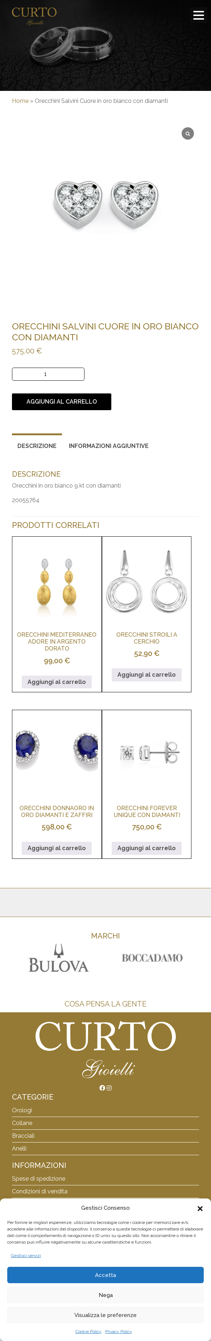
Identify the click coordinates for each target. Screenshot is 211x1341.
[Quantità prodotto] (48, 374)
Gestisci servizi (26, 1255)
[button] (200, 1208)
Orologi (22, 1110)
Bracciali (23, 1135)
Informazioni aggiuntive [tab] (109, 446)
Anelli (19, 1148)
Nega (106, 1295)
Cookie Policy (88, 1331)
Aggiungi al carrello (61, 401)
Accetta (105, 1275)
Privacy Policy (118, 1331)
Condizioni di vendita (39, 1191)
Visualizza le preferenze (105, 1315)
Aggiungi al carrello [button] (57, 681)
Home (20, 100)
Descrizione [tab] (37, 446)
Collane (22, 1123)
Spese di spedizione (38, 1178)
